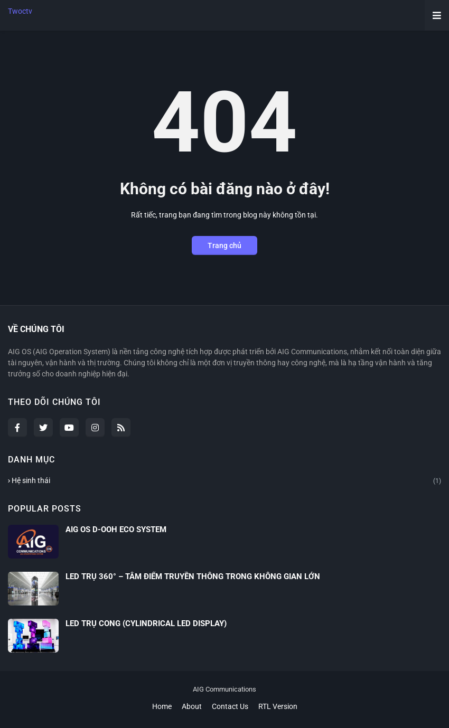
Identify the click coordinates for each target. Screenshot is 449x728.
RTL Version (277, 706)
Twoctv (20, 11)
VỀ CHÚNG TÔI (36, 329)
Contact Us (230, 706)
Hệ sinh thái (226, 481)
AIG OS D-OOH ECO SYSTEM (116, 529)
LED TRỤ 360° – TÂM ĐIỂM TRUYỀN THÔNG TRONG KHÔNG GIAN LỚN (193, 576)
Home (162, 706)
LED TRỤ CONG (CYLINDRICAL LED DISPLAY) (146, 623)
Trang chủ (224, 245)
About (192, 706)
